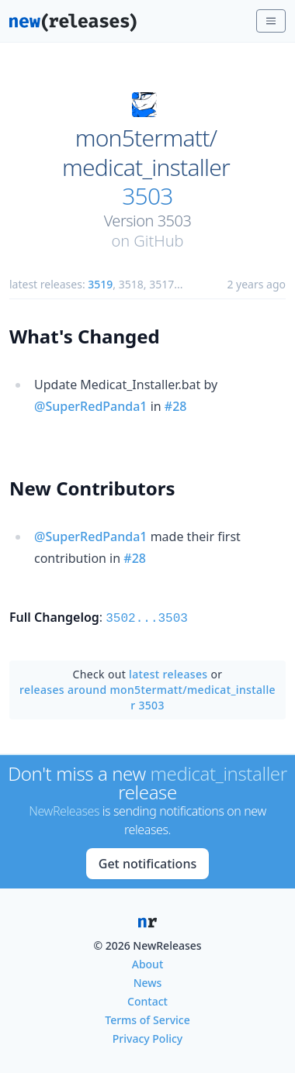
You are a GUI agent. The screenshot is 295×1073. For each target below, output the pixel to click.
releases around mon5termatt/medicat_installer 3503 (147, 696)
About (148, 962)
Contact (147, 999)
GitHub (158, 240)
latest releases (168, 672)
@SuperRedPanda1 (90, 406)
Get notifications (147, 862)
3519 (100, 284)
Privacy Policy (147, 1037)
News (148, 981)
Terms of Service (147, 1018)
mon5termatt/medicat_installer (146, 152)
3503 (147, 196)
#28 (176, 406)
